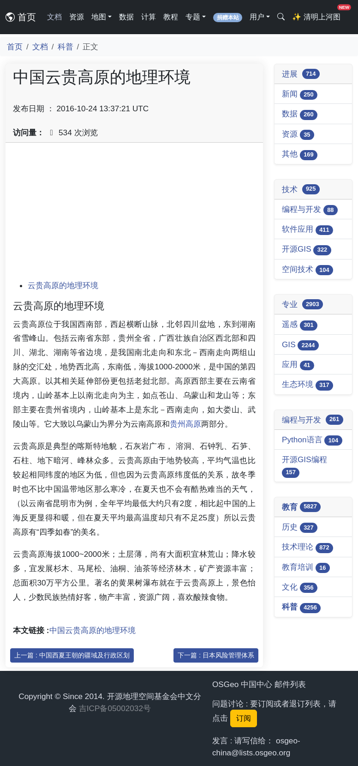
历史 (299, 527)
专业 (302, 304)
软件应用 (307, 229)
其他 (299, 154)
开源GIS (306, 249)
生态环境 (307, 385)
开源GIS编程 (304, 466)
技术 (301, 189)
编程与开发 (310, 210)
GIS (300, 345)
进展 (301, 74)
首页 (21, 17)
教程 (170, 17)
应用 (298, 365)
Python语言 (312, 440)
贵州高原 (185, 423)
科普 (65, 46)
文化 (299, 587)
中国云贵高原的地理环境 (92, 630)
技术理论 (307, 547)
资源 (76, 17)
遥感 (299, 325)
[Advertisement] (134, 214)
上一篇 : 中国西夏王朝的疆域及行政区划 (72, 655)
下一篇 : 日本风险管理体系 (216, 655)
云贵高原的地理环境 (63, 285)
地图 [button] (98, 17)
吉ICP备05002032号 (115, 708)
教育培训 (306, 567)
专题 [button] (192, 17)
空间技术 (307, 270)
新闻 (299, 94)
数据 (126, 17)
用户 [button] (257, 17)
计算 (148, 17)
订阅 (243, 718)
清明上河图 (318, 14)
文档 (54, 17)
